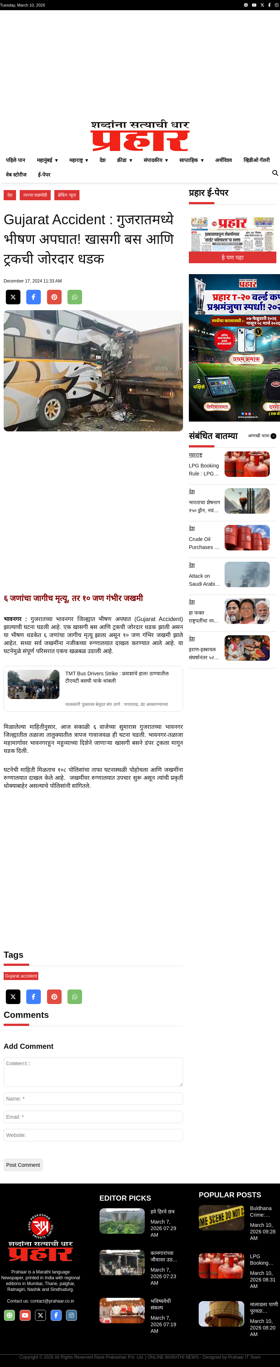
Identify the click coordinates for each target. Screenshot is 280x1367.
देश (102, 160)
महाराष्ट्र (195, 455)
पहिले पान (15, 160)
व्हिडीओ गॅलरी (257, 160)
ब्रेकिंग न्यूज (66, 195)
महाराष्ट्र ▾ (78, 160)
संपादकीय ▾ (156, 160)
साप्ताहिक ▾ (191, 160)
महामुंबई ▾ (47, 160)
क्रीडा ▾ (124, 160)
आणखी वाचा (262, 436)
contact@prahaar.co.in (52, 1301)
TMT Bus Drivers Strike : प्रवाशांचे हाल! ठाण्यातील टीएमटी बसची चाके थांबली (117, 677)
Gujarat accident (21, 976)
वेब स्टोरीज (16, 175)
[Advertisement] (140, 65)
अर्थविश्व (223, 160)
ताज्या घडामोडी (35, 195)
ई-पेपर (44, 175)
